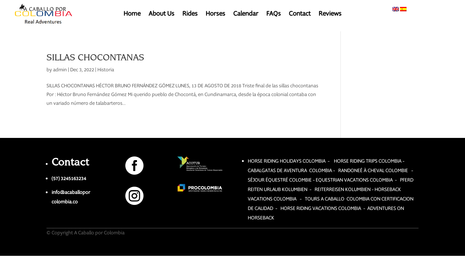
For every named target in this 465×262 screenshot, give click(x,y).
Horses (215, 14)
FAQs (273, 14)
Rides (190, 14)
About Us (161, 14)
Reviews (330, 14)
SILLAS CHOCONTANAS (95, 57)
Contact (300, 14)
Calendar (245, 14)
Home (132, 14)
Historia (105, 69)
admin (60, 69)
